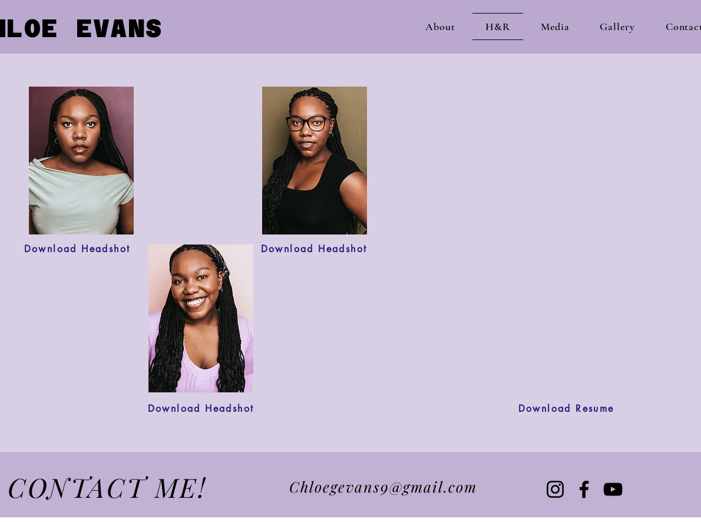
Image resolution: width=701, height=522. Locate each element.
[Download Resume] (566, 409)
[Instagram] (555, 489)
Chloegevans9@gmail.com (383, 486)
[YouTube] (612, 489)
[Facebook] (584, 489)
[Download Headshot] (77, 249)
